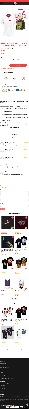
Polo (5, 6)
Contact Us (3, 388)
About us (2, 372)
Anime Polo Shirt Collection (14, 127)
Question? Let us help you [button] (24, 407)
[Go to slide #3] (20, 39)
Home (1, 6)
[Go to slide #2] (14, 39)
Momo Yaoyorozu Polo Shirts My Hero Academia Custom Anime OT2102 (6, 320)
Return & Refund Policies (5, 386)
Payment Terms (3, 385)
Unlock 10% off (27, 404)
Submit (3, 209)
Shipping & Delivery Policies (5, 383)
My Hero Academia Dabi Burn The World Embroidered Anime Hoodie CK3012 (7, 250)
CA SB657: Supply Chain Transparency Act (8, 378)
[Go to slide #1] (8, 39)
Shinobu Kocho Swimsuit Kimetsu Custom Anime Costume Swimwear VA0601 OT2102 (21, 291)
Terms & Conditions (4, 373)
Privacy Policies (3, 375)
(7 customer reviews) (9, 48)
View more (14, 298)
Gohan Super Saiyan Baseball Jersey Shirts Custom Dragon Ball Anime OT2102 (21, 271)
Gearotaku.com (11, 129)
